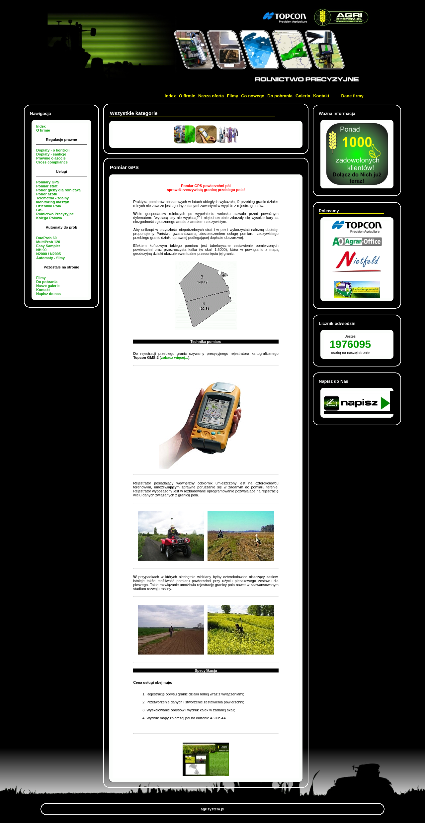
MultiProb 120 (48, 242)
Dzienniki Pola (48, 206)
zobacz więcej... (174, 358)
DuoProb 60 (46, 238)
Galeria (303, 95)
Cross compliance (52, 162)
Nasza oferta (211, 95)
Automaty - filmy (50, 258)
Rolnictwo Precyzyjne (55, 214)
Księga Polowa (49, 218)
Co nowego (252, 95)
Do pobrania (280, 95)
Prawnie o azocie (51, 158)
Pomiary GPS (47, 182)
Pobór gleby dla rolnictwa (58, 190)
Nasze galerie (47, 286)
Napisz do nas (48, 294)
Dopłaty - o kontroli (52, 150)
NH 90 (41, 250)
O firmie (187, 95)
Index (170, 95)
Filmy (232, 95)
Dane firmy (352, 95)
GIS (39, 210)
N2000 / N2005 (48, 254)
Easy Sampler (48, 246)
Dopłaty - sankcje (51, 154)
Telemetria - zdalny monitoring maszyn (52, 200)
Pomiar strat (46, 186)
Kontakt (321, 95)
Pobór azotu (46, 194)
